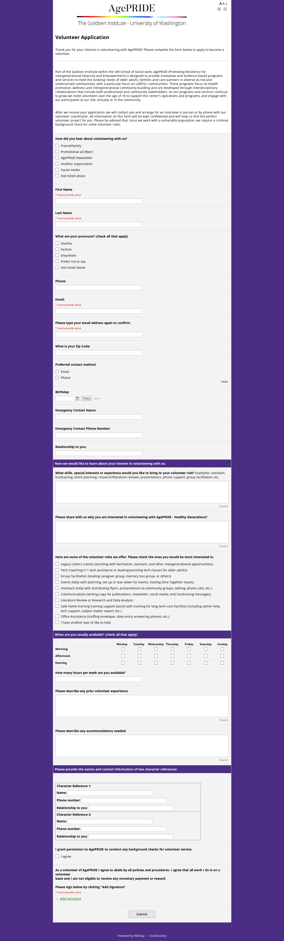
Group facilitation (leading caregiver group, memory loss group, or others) (116, 576)
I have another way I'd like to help (86, 622)
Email (65, 371)
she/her (67, 243)
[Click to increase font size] (219, 9)
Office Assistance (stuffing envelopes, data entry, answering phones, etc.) (115, 616)
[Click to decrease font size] (225, 9)
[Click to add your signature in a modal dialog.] (68, 898)
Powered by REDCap (131, 936)
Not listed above (73, 176)
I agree (66, 856)
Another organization (77, 164)
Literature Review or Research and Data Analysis (97, 600)
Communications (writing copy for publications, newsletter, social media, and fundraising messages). (136, 594)
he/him (66, 249)
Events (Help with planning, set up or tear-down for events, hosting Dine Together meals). (127, 582)
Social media (70, 170)
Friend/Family (71, 146)
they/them (68, 255)
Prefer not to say (73, 261)
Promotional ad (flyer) (77, 152)
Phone (65, 378)
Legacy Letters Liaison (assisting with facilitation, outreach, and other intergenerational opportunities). (137, 564)
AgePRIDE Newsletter (76, 158)
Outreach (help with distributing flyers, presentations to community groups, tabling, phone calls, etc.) (136, 588)
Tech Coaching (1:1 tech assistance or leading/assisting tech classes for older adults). (124, 570)
